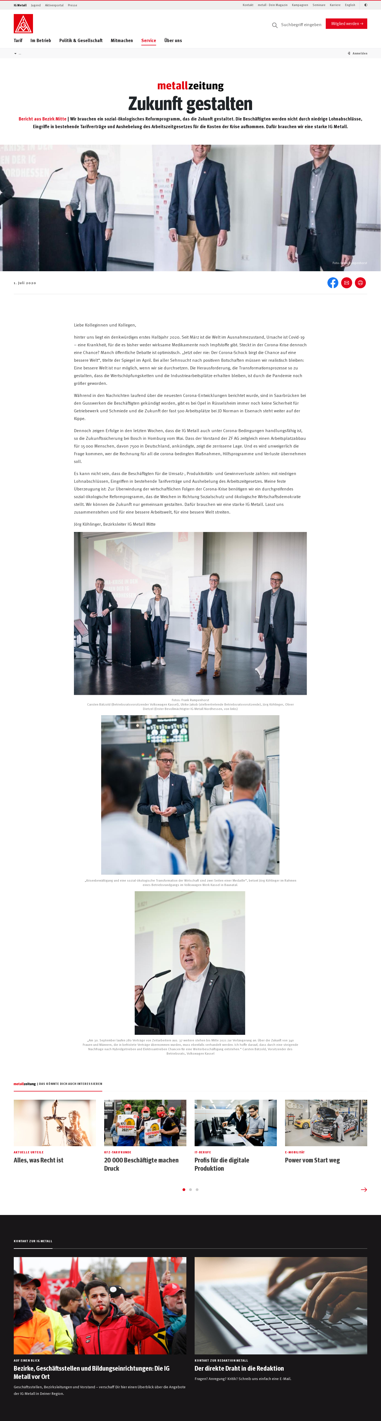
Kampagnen (300, 5)
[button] (360, 53)
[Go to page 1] (184, 1189)
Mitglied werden (345, 23)
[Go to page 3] (197, 1189)
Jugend (36, 5)
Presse (72, 5)
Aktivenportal (54, 5)
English (350, 5)
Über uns (173, 40)
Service (148, 40)
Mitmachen (122, 40)
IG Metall (20, 5)
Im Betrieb (41, 40)
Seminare (319, 5)
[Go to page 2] (190, 1189)
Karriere (335, 5)
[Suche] (297, 25)
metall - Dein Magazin (273, 5)
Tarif (18, 40)
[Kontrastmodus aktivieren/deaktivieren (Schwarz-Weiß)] (363, 5)
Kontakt (248, 5)
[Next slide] (364, 1189)
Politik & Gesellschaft (81, 40)
